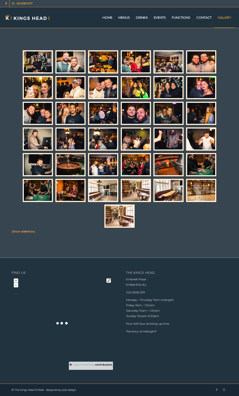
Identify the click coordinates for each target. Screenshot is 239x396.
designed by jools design (60, 390)
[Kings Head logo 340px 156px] (27, 17)
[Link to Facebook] (6, 3)
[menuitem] (107, 17)
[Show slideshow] (23, 231)
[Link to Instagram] (13, 3)
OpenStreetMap (83, 364)
